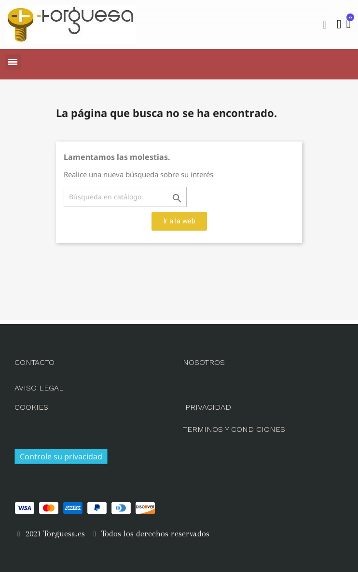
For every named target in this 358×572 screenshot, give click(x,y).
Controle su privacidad (61, 456)
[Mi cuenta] (339, 24)
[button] (324, 24)
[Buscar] (125, 197)
